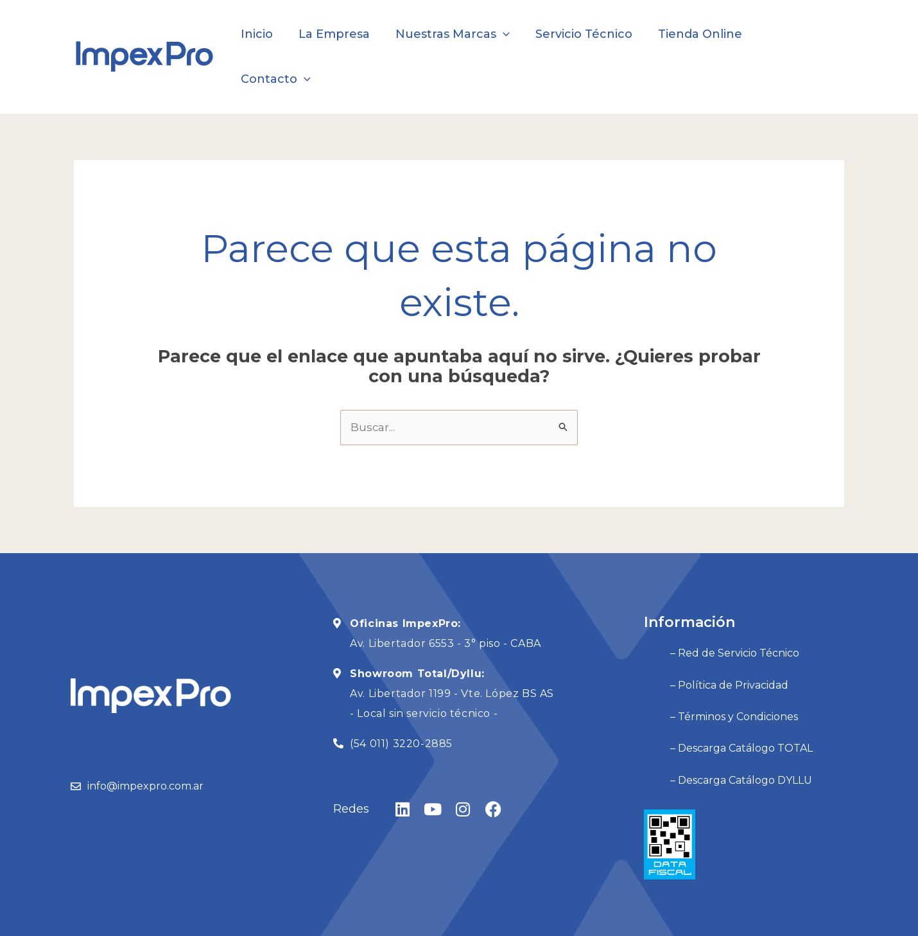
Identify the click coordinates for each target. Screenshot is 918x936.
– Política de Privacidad (703, 633)
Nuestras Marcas (455, 34)
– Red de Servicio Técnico (708, 607)
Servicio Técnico (583, 34)
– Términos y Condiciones (708, 659)
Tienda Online (697, 34)
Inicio (264, 34)
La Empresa (339, 34)
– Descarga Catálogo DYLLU (715, 712)
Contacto (798, 34)
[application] (505, 34)
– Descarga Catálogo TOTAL (715, 686)
